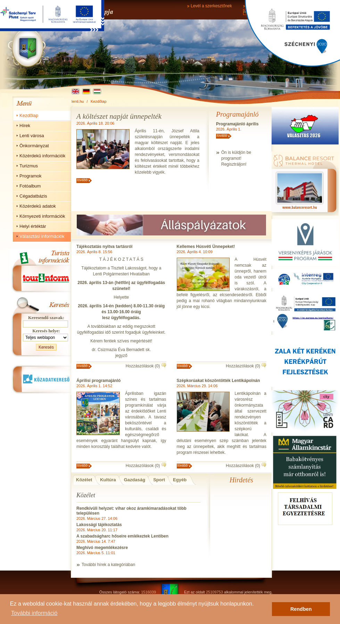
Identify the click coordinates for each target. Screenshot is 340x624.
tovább (82, 180)
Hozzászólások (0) (143, 366)
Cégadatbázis (33, 196)
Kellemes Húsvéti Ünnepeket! (206, 246)
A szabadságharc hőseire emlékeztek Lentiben (122, 536)
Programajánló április (237, 124)
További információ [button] (34, 613)
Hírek (24, 125)
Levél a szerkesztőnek (211, 5)
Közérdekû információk (42, 155)
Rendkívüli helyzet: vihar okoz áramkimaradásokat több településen (131, 511)
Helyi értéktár (32, 226)
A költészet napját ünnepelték (118, 116)
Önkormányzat (34, 145)
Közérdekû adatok (37, 206)
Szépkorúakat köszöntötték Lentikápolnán (218, 380)
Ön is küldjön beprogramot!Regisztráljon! (236, 158)
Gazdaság (134, 479)
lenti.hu (78, 101)
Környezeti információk (42, 216)
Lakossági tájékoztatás (99, 524)
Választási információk (41, 236)
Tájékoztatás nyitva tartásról (104, 246)
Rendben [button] (301, 609)
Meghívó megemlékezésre (102, 547)
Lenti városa (31, 135)
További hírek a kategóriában (108, 564)
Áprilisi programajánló (98, 380)
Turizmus (28, 165)
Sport (159, 479)
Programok (30, 175)
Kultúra (108, 479)
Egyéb (179, 479)
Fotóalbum (30, 186)
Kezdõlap (99, 101)
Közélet (84, 479)
